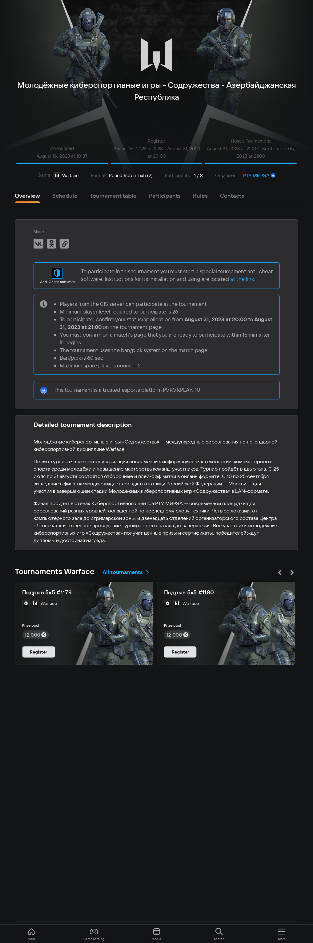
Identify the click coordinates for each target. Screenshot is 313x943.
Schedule (65, 195)
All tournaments (126, 572)
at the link (242, 279)
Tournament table (113, 195)
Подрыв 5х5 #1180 (189, 592)
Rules (200, 195)
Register (38, 652)
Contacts (232, 195)
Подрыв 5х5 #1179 (47, 592)
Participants (165, 195)
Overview (27, 195)
